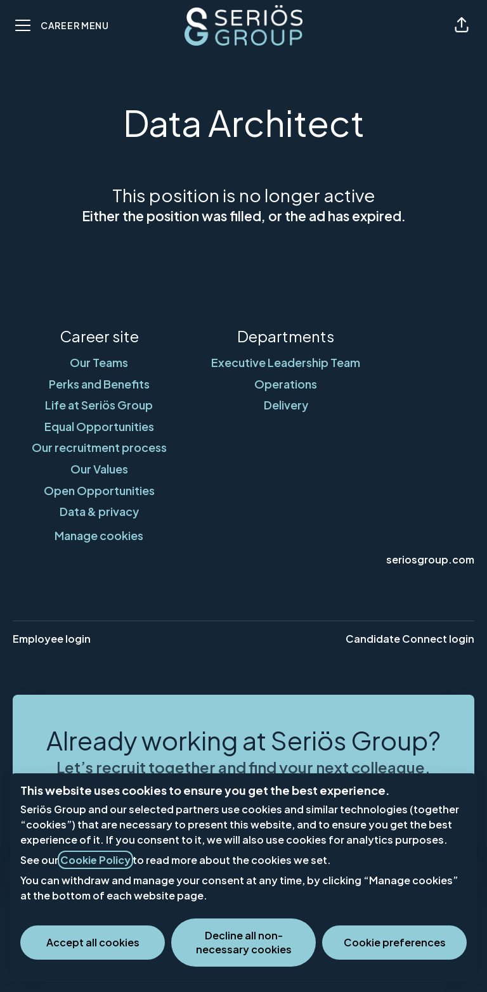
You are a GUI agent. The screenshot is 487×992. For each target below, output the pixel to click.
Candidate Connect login (410, 638)
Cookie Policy (95, 859)
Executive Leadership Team (285, 362)
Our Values (99, 468)
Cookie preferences (395, 942)
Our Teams (99, 362)
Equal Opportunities (99, 426)
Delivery (286, 404)
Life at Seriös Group (99, 404)
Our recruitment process (99, 447)
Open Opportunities (99, 490)
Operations (285, 384)
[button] (461, 25)
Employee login (52, 638)
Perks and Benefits (99, 384)
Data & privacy (99, 511)
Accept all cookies (93, 942)
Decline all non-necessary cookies (244, 942)
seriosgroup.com (430, 559)
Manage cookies (99, 535)
